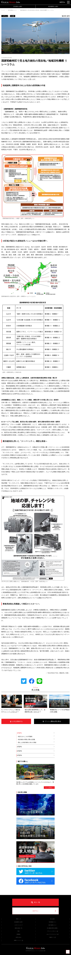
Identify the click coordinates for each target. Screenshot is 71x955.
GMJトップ (18, 918)
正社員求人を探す (17, 6)
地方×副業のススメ (52, 925)
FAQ (18, 931)
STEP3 (36, 751)
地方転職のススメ (12, 10)
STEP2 (36, 746)
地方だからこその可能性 (36, 736)
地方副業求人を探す (53, 6)
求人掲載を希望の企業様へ (52, 928)
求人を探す (52, 918)
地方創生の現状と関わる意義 (36, 739)
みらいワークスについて (52, 934)
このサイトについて (18, 925)
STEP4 (36, 755)
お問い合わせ (18, 937)
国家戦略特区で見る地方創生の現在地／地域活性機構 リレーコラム (37, 10)
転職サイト (52, 937)
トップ (3, 10)
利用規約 (18, 934)
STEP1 (36, 733)
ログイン (62, 2)
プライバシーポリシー (52, 931)
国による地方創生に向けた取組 (36, 742)
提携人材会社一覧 (18, 928)
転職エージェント (18, 940)
